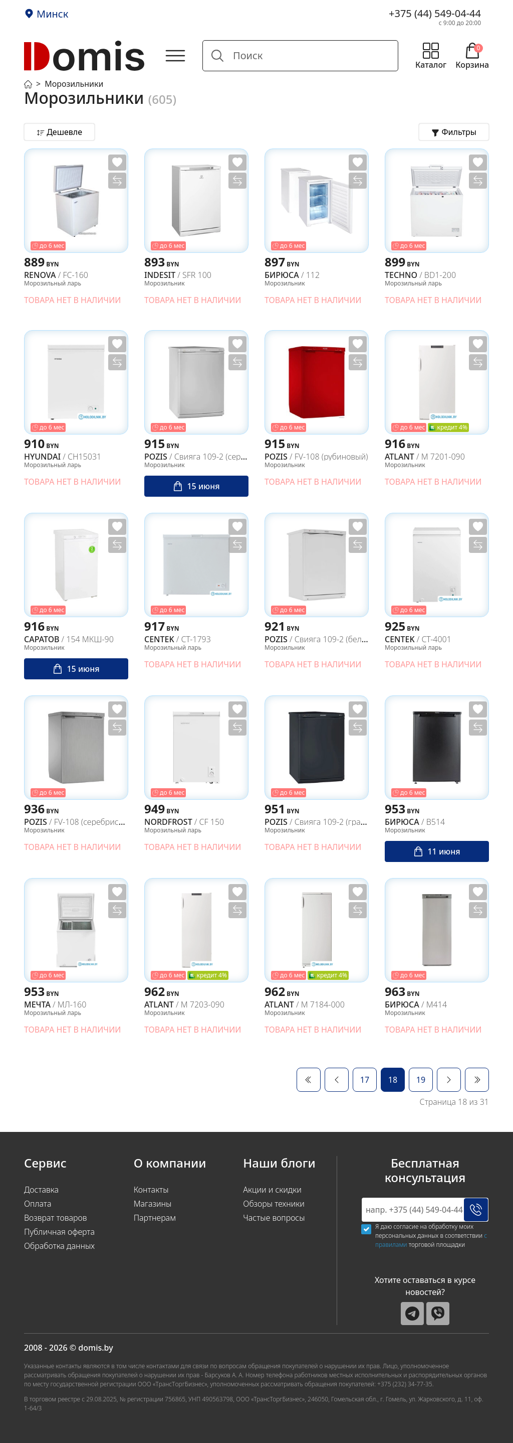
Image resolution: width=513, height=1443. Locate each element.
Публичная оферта (59, 1231)
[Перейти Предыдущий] (337, 1080)
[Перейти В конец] (477, 1080)
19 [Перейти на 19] (420, 1079)
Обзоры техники (273, 1203)
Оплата (38, 1203)
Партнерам (155, 1217)
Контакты (151, 1189)
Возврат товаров (55, 1217)
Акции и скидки (272, 1189)
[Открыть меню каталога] (430, 56)
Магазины (153, 1203)
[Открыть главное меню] (175, 56)
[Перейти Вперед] (449, 1080)
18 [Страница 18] (392, 1079)
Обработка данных (59, 1245)
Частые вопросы (274, 1217)
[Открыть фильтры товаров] (454, 131)
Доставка (41, 1189)
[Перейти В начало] (309, 1080)
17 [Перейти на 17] (364, 1079)
